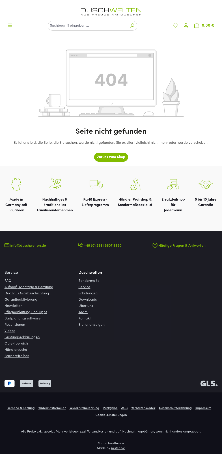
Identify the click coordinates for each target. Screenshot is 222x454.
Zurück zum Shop (111, 157)
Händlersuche (15, 350)
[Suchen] (132, 26)
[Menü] (9, 25)
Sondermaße (88, 281)
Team (83, 312)
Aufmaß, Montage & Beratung (28, 287)
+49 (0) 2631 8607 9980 (102, 246)
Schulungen (87, 293)
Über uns (85, 306)
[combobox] (87, 26)
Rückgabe (110, 408)
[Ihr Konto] (186, 25)
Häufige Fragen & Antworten (181, 246)
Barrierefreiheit (16, 356)
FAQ (7, 281)
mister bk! (118, 448)
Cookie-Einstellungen (111, 415)
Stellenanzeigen (91, 325)
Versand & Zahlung (21, 408)
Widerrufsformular (52, 408)
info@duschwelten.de (28, 246)
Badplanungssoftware (22, 318)
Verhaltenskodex (143, 408)
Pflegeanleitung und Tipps (25, 312)
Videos (9, 331)
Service (11, 273)
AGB (124, 408)
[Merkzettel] (175, 25)
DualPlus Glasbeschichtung (26, 293)
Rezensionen (14, 325)
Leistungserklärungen (22, 337)
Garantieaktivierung (20, 300)
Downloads (87, 300)
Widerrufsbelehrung (84, 408)
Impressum (203, 408)
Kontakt (84, 318)
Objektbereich (16, 343)
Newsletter (13, 306)
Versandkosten (97, 431)
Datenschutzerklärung (175, 408)
